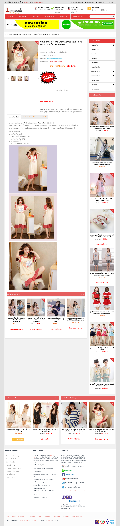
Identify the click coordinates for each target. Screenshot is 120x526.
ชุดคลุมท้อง (94, 54)
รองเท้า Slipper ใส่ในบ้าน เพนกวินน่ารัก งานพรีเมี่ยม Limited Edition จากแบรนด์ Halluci (102, 236)
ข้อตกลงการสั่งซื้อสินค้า (13, 471)
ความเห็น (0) (42, 117)
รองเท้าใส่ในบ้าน (95, 71)
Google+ (36, 520)
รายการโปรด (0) (77, 2)
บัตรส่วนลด (56, 517)
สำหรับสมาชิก (89, 2)
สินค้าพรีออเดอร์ (95, 89)
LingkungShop (24, 520)
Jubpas (49, 520)
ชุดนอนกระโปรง (65, 112)
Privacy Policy (10, 477)
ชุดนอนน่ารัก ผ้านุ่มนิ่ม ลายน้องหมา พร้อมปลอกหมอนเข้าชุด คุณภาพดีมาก (102, 163)
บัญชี (39, 517)
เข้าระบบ (26, 2)
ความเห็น (49, 52)
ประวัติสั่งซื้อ (22, 517)
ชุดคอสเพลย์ (94, 84)
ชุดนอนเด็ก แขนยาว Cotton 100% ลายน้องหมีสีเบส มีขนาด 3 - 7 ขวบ (102, 385)
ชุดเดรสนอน (53, 112)
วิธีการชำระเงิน (10, 462)
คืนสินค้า (32, 517)
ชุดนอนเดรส (74, 109)
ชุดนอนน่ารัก (52, 109)
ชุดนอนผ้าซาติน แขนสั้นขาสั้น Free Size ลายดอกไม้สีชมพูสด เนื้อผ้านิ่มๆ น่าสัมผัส (36, 320)
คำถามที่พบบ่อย (10, 474)
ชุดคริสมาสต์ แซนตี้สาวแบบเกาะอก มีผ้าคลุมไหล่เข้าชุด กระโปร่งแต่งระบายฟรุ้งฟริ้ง (102, 312)
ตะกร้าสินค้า (100, 2)
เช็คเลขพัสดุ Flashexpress (14, 456)
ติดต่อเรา (47, 517)
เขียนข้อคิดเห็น (61, 52)
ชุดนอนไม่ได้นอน (95, 76)
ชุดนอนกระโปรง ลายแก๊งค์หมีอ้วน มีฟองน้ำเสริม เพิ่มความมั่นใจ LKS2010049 (101, 430)
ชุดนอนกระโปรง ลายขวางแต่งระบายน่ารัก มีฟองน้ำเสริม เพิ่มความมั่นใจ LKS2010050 (74, 430)
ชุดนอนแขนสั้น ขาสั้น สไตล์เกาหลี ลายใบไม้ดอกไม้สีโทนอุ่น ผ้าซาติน (75, 319)
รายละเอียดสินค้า (14, 117)
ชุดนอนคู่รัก (94, 58)
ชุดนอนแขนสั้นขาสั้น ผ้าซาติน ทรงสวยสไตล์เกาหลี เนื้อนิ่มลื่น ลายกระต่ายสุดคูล (16, 320)
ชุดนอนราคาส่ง (95, 80)
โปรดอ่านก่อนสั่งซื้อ (29, 117)
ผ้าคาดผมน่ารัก (95, 49)
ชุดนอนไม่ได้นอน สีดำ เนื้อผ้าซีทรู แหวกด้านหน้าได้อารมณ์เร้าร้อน (45, 430)
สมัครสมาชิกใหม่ (38, 2)
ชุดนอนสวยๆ (77, 112)
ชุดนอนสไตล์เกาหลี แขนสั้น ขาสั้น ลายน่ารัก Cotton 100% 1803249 (101, 199)
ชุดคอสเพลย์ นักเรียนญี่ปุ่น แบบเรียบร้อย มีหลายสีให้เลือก (102, 348)
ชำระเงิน (110, 2)
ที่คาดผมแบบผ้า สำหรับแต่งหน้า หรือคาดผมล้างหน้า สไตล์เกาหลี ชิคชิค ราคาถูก (102, 127)
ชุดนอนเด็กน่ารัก (95, 67)
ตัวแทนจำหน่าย (10, 465)
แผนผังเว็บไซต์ (11, 517)
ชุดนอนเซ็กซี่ (94, 62)
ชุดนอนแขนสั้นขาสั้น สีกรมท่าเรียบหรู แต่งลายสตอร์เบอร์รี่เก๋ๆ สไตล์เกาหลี (55, 320)
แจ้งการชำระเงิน (77, 517)
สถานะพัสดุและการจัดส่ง (13, 468)
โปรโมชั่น (66, 517)
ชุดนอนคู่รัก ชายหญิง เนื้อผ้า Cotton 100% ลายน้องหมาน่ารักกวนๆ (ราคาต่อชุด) (102, 274)
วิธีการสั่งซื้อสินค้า (11, 459)
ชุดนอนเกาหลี (63, 109)
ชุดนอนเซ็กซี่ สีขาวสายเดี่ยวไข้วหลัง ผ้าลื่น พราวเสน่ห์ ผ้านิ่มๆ (18, 430)
